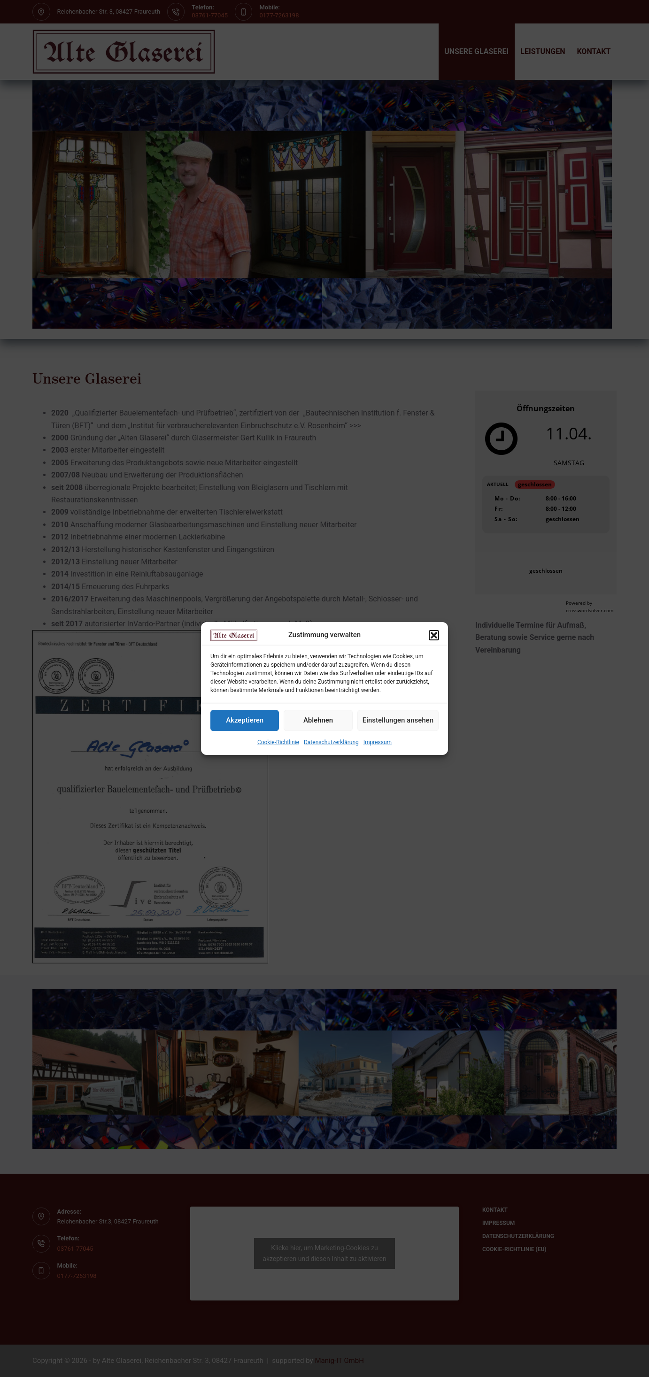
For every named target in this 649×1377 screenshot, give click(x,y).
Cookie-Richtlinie (278, 742)
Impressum (377, 742)
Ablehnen (318, 720)
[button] (434, 635)
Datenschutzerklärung (331, 742)
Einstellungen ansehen (398, 720)
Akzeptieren (244, 720)
